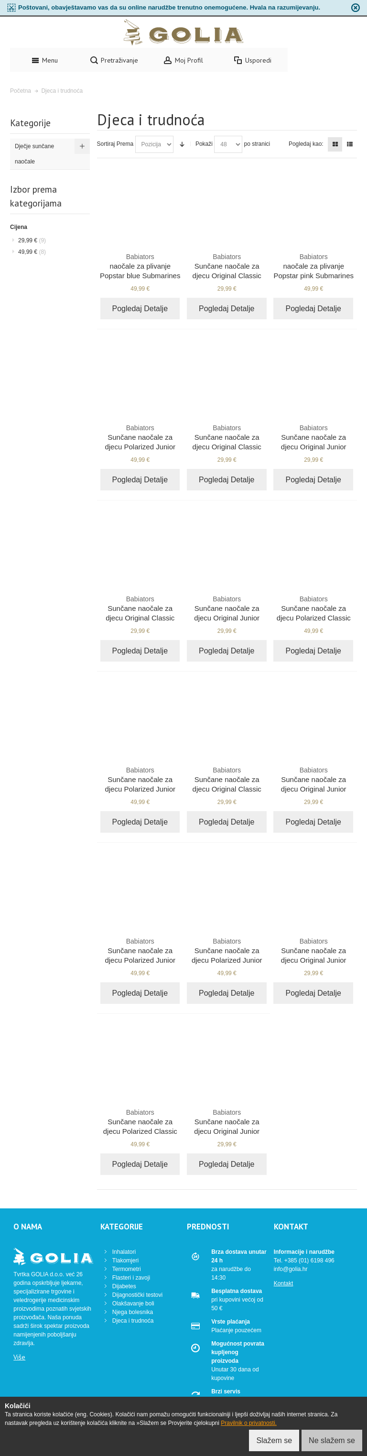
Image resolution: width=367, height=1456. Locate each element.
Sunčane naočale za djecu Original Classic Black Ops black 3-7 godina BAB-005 (227, 446)
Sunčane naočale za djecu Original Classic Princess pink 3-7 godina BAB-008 (227, 275)
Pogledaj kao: (306, 144)
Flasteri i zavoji (131, 1277)
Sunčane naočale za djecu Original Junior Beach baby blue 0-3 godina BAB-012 (227, 1131)
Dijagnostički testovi (137, 1295)
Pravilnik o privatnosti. (249, 1423)
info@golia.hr (291, 1269)
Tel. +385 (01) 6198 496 (304, 1260)
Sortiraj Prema (115, 144)
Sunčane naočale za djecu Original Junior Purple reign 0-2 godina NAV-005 (314, 959)
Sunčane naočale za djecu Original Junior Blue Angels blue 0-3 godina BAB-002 (314, 788)
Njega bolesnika (132, 1312)
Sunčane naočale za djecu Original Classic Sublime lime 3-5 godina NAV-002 (140, 617)
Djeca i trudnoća (133, 1320)
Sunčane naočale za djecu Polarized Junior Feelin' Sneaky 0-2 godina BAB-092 (227, 959)
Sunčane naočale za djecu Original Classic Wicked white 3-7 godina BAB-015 (227, 788)
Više (19, 1357)
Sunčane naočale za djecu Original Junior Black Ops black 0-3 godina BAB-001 (227, 617)
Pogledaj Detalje (140, 308)
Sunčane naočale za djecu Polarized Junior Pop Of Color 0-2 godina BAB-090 (140, 788)
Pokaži (204, 144)
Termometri (126, 1269)
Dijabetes (124, 1286)
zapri (355, 7)
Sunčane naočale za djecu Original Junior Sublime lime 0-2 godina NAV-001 (314, 446)
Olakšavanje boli (133, 1303)
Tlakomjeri (125, 1260)
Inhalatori (124, 1252)
